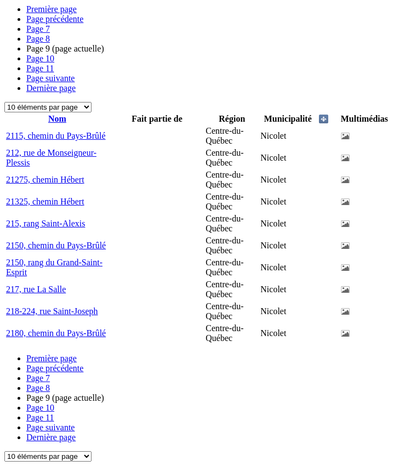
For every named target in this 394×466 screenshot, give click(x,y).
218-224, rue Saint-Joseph (52, 311)
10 (40, 58)
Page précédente (54, 19)
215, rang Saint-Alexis (45, 223)
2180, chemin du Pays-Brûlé (56, 333)
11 (40, 68)
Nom (57, 118)
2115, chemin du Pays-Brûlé (56, 135)
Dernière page (51, 88)
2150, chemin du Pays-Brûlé (56, 245)
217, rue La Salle (36, 289)
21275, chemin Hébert (45, 179)
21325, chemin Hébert (45, 201)
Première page (51, 9)
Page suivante (50, 78)
